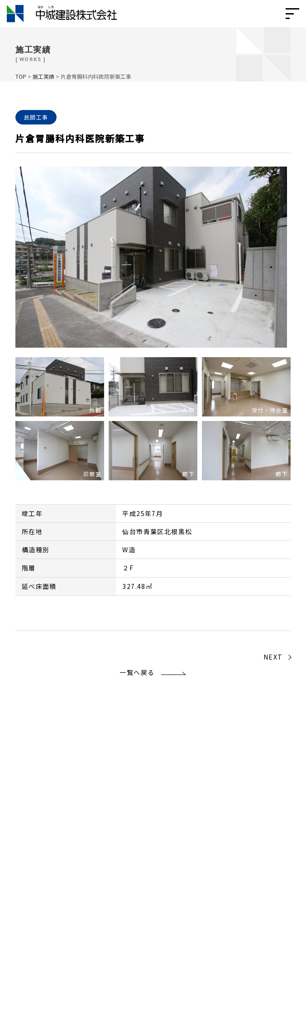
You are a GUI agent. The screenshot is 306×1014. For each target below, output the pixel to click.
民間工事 (36, 117)
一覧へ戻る (137, 672)
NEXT (273, 657)
